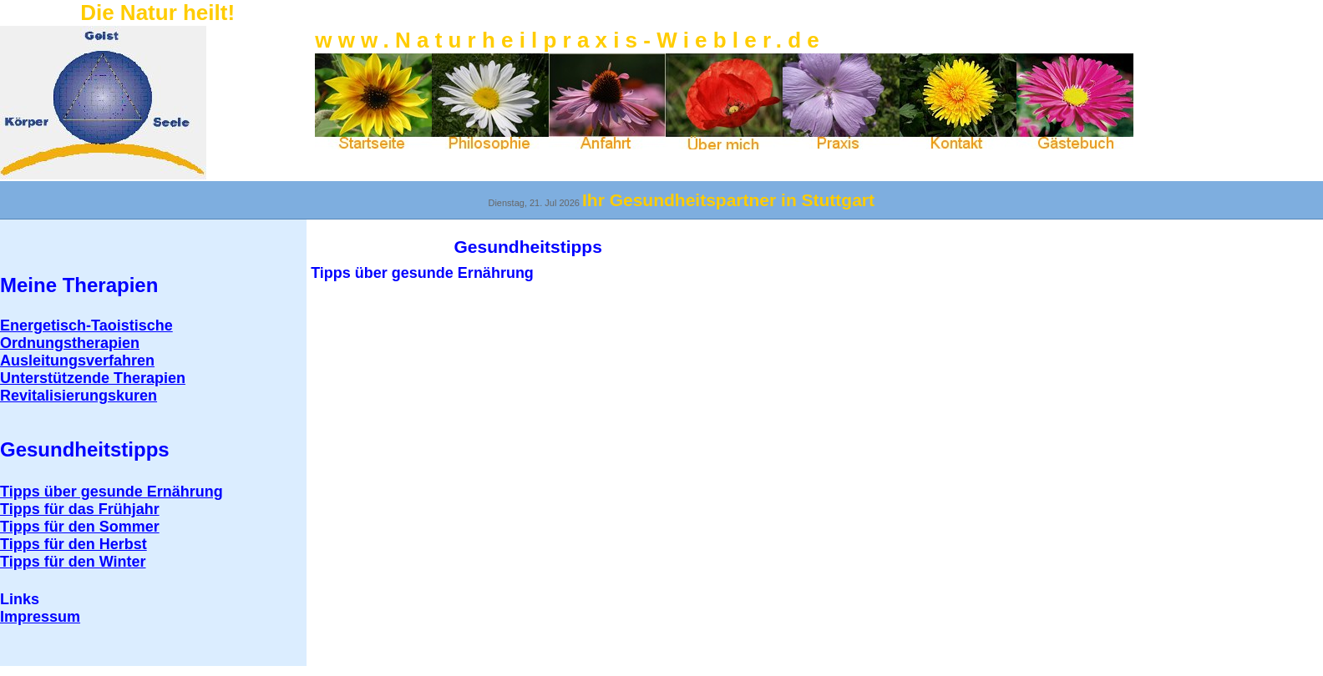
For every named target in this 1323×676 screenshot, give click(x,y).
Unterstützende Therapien (92, 378)
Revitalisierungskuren (78, 395)
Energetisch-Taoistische (86, 325)
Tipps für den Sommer (80, 526)
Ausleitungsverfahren (77, 360)
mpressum (40, 616)
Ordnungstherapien (69, 343)
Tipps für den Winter (73, 561)
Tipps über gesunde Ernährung (111, 491)
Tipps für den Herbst (73, 544)
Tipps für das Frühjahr (80, 509)
